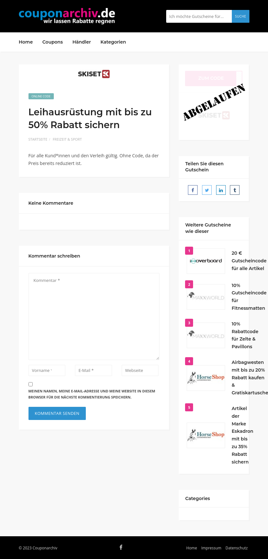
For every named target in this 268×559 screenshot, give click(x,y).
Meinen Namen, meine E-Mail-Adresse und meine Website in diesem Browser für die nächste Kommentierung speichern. (91, 394)
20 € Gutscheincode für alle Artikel (248, 260)
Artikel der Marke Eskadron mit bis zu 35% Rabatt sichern (242, 435)
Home (26, 42)
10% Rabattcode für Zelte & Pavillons (244, 335)
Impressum (211, 547)
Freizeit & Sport (67, 139)
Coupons (52, 42)
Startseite (37, 139)
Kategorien (113, 42)
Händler (81, 42)
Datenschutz (236, 547)
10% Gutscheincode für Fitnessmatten (248, 297)
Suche (240, 16)
